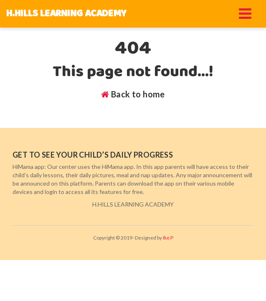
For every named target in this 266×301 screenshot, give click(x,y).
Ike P (168, 238)
